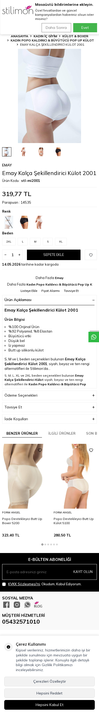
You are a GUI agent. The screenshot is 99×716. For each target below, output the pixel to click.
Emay (7, 165)
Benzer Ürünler (22, 433)
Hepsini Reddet (49, 693)
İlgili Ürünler (62, 433)
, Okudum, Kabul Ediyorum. (42, 584)
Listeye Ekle (29, 291)
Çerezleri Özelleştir (49, 681)
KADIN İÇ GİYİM (45, 36)
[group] (49, 96)
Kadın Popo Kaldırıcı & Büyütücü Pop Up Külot (52, 40)
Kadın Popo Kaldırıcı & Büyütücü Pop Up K (59, 284)
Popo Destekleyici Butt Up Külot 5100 (74, 521)
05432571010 (21, 621)
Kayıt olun (83, 572)
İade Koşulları (49, 419)
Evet (85, 27)
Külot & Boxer (75, 36)
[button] (42, 544)
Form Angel (11, 512)
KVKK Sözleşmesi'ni (24, 584)
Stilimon (36, 368)
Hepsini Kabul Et (50, 704)
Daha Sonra (56, 27)
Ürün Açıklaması (49, 299)
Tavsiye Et (71, 291)
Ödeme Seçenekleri (49, 395)
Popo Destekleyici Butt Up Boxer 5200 (22, 521)
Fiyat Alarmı (50, 291)
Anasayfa (19, 36)
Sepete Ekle (53, 254)
